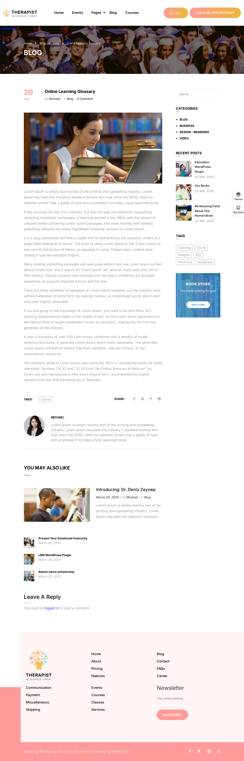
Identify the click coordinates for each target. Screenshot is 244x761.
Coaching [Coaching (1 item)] (184, 247)
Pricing (96, 668)
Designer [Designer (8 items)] (184, 255)
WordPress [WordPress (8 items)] (205, 262)
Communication (38, 687)
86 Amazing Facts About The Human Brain (207, 210)
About (96, 661)
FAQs (161, 668)
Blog (113, 12)
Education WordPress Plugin (203, 166)
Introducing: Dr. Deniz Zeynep (126, 489)
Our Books (202, 185)
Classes (97, 702)
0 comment (85, 98)
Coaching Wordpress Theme (46, 751)
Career (162, 676)
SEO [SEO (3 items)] (198, 255)
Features (98, 676)
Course (45, 399)
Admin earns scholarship (56, 571)
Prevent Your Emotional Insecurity (62, 538)
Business (187, 125)
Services (98, 709)
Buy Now (238, 212)
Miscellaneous (37, 702)
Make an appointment (215, 13)
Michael (54, 98)
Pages (96, 12)
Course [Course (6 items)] (201, 247)
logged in (51, 608)
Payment (33, 695)
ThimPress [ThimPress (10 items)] (185, 262)
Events (77, 12)
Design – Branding (194, 132)
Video (184, 138)
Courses (132, 12)
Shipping (33, 709)
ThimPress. (83, 751)
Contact (163, 661)
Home (59, 12)
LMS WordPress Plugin (54, 555)
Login (178, 13)
